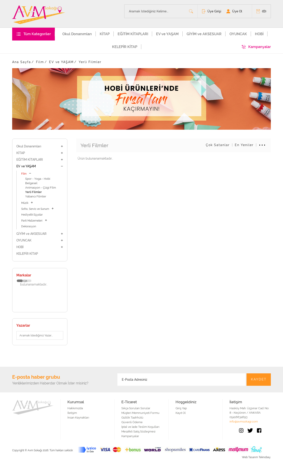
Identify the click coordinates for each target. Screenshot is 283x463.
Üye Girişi (214, 11)
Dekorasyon (28, 226)
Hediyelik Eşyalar (32, 214)
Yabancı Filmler (35, 196)
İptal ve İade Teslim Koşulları (140, 426)
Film (40, 62)
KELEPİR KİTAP (124, 47)
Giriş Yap (181, 408)
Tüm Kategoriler (37, 34)
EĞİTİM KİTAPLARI (133, 34)
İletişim (72, 413)
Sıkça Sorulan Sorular (135, 408)
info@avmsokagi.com (243, 421)
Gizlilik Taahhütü (132, 417)
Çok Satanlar (218, 145)
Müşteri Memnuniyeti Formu (140, 413)
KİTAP (105, 34)
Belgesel (31, 183)
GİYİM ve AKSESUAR (204, 34)
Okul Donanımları (77, 34)
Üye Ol (237, 11)
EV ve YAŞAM (167, 34)
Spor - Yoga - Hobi (37, 178)
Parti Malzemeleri (34, 220)
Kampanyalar (259, 47)
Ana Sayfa (21, 62)
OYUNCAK (238, 34)
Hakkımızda (75, 408)
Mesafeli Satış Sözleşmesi (138, 431)
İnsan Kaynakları (78, 417)
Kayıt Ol (181, 413)
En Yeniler (244, 145)
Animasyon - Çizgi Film (40, 187)
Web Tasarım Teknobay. (256, 457)
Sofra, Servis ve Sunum (37, 208)
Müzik (27, 202)
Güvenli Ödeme (132, 422)
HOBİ (259, 34)
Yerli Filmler (90, 62)
